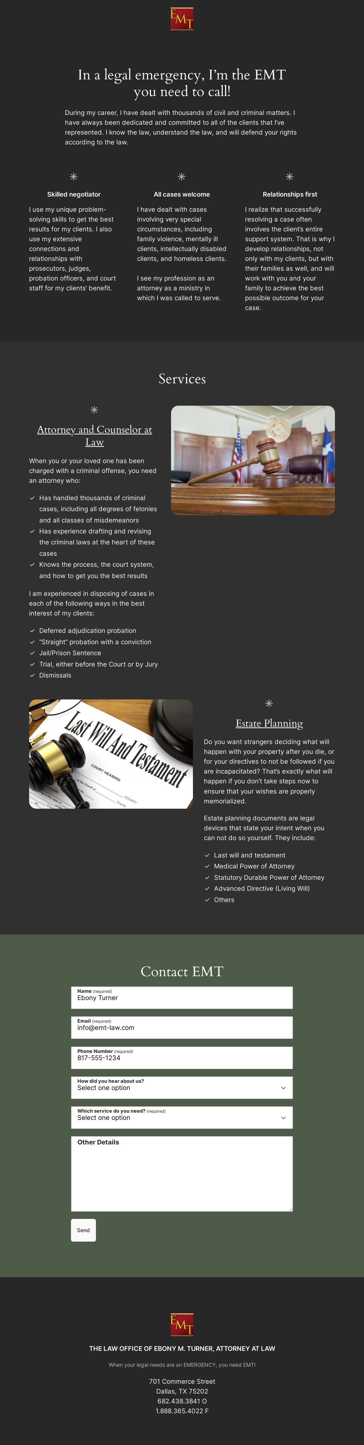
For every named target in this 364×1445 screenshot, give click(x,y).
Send (83, 1230)
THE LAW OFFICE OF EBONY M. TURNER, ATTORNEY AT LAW (182, 1348)
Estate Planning (269, 723)
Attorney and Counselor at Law (94, 436)
